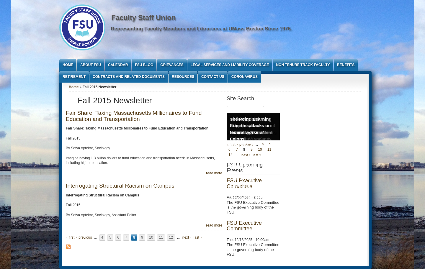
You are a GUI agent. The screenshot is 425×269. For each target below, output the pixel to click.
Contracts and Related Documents (129, 77)
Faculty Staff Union (143, 18)
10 (151, 237)
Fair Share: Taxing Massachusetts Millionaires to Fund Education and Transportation (134, 116)
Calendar (118, 65)
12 (171, 237)
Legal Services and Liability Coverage (230, 65)
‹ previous (84, 237)
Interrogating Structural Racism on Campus (120, 186)
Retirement (74, 77)
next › (186, 237)
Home (68, 65)
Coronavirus (244, 77)
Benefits (345, 65)
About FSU (90, 65)
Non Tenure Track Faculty (303, 65)
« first (70, 237)
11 (161, 237)
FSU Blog (144, 65)
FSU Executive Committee (244, 226)
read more (214, 173)
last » (198, 237)
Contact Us (212, 77)
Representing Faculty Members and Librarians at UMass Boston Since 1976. (201, 29)
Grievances (171, 65)
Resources (183, 77)
